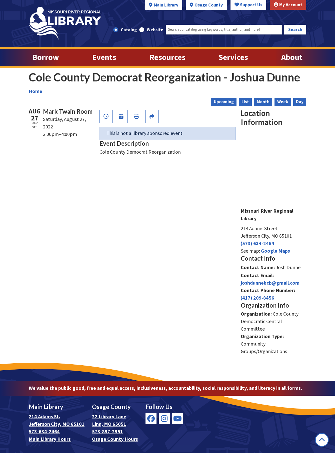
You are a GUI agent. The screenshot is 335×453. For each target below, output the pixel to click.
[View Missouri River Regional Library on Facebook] (151, 418)
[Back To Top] (322, 440)
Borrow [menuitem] (45, 57)
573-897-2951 (107, 431)
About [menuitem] (291, 57)
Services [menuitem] (233, 57)
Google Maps (275, 251)
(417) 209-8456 (257, 298)
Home (35, 91)
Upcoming (224, 102)
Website (155, 30)
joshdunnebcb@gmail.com (270, 283)
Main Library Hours (50, 439)
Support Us (248, 5)
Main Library (166, 5)
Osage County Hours (115, 439)
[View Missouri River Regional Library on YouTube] (177, 418)
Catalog (129, 30)
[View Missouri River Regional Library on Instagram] (164, 418)
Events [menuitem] (104, 57)
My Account (288, 5)
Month (263, 102)
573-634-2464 (44, 431)
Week (282, 102)
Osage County (208, 5)
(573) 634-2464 (257, 243)
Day (300, 102)
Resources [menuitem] (168, 57)
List (245, 102)
